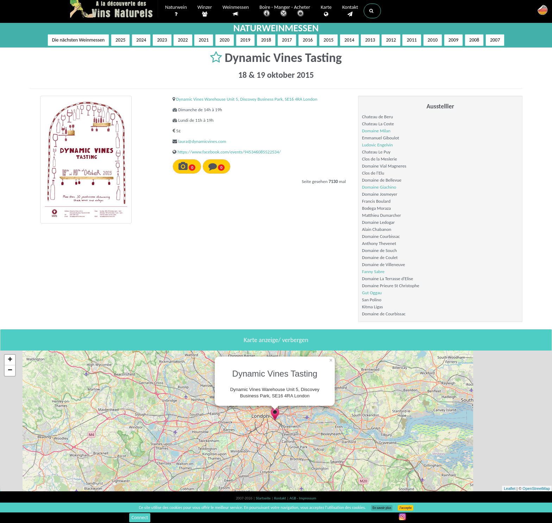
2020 (225, 40)
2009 (453, 40)
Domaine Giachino (379, 187)
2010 (433, 40)
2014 (349, 40)
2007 (495, 40)
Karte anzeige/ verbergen (276, 340)
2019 (245, 40)
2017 (287, 40)
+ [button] (10, 360)
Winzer (204, 11)
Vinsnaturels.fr (114, 9)
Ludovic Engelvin (377, 144)
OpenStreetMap (536, 488)
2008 (474, 40)
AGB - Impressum (302, 498)
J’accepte (405, 508)
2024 (141, 40)
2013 (370, 40)
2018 (266, 40)
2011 (411, 40)
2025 (120, 40)
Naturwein (176, 11)
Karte (326, 11)
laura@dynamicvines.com (202, 141)
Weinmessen (235, 11)
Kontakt (350, 11)
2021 (203, 40)
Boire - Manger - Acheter (284, 11)
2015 (328, 40)
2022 (183, 40)
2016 (308, 40)
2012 (391, 40)
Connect (139, 518)
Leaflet (509, 488)
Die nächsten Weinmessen (78, 40)
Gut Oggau (372, 292)
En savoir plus (381, 508)
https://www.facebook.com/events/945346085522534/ (229, 152)
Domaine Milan (376, 130)
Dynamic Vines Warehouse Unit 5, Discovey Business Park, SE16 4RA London (246, 99)
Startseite (263, 498)
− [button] (10, 370)
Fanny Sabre (373, 271)
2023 (162, 40)
